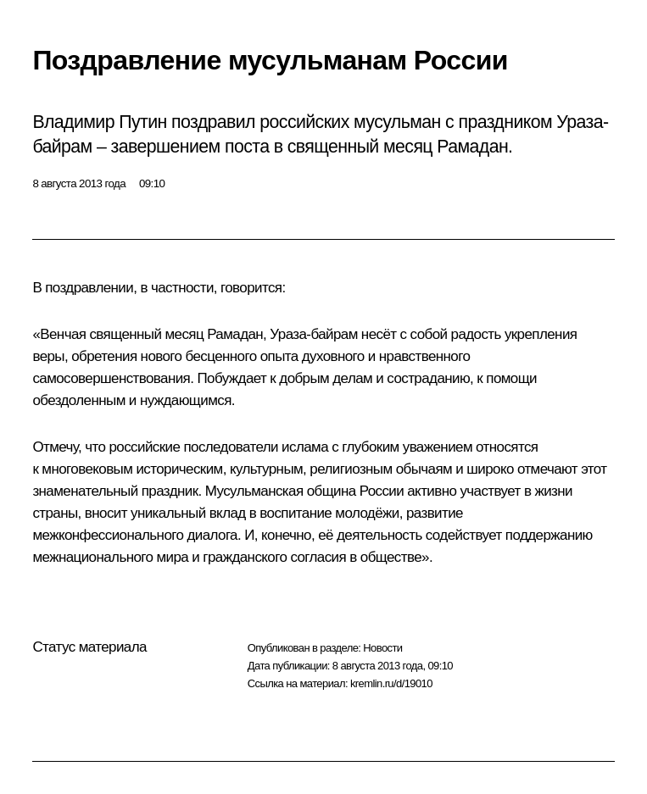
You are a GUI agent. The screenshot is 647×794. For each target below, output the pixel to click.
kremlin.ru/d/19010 (391, 683)
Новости (382, 647)
